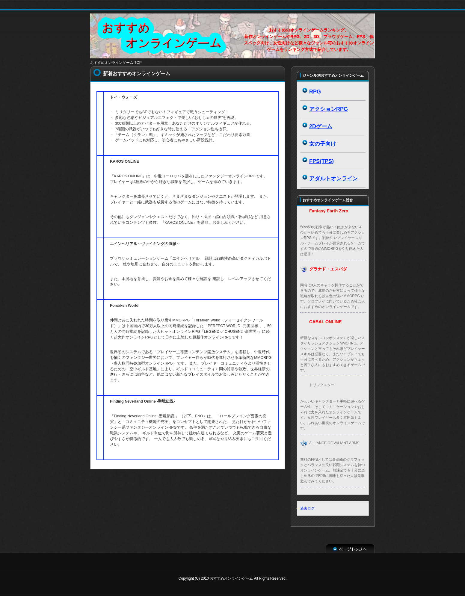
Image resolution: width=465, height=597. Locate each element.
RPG (315, 92)
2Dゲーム (320, 126)
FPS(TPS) (321, 161)
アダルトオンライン (333, 179)
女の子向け (322, 144)
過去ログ (307, 508)
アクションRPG (328, 109)
